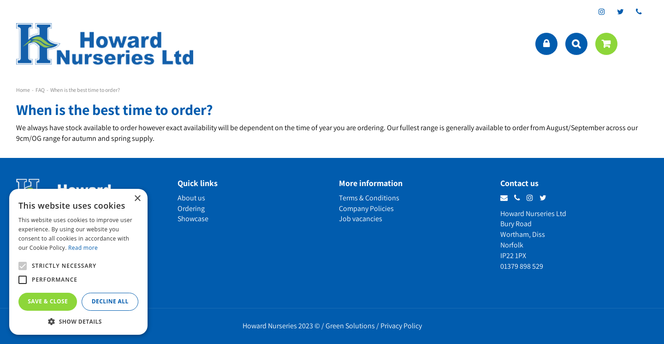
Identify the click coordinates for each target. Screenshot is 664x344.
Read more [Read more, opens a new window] (83, 248)
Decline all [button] (110, 301)
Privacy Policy (401, 326)
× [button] (137, 198)
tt (620, 11)
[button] (78, 321)
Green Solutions (350, 326)
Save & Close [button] (48, 301)
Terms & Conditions (369, 198)
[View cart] (606, 43)
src (576, 43)
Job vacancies (360, 218)
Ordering (191, 208)
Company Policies (366, 208)
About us (191, 198)
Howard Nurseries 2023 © (281, 326)
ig (602, 11)
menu (638, 44)
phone (639, 11)
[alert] (78, 262)
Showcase (193, 218)
